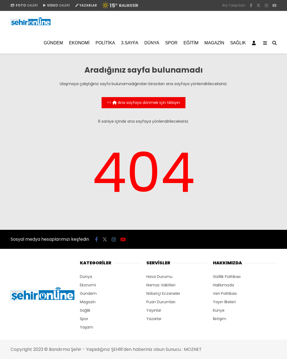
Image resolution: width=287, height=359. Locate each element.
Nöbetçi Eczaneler (163, 293)
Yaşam (86, 327)
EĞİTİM (191, 43)
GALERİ (24, 5)
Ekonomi (79, 43)
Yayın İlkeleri (224, 302)
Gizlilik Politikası (227, 276)
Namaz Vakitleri (160, 285)
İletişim (219, 318)
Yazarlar (154, 318)
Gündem (53, 43)
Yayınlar (153, 310)
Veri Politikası (225, 293)
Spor (171, 43)
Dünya (151, 43)
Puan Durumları (160, 302)
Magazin (214, 43)
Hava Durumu (159, 276)
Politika (105, 43)
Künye (219, 310)
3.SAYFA (129, 43)
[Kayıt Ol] (255, 43)
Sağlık (238, 43)
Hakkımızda (223, 285)
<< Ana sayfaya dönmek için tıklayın (143, 102)
